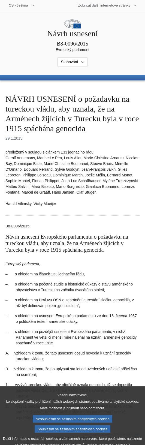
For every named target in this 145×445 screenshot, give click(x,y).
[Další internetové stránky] (107, 5)
